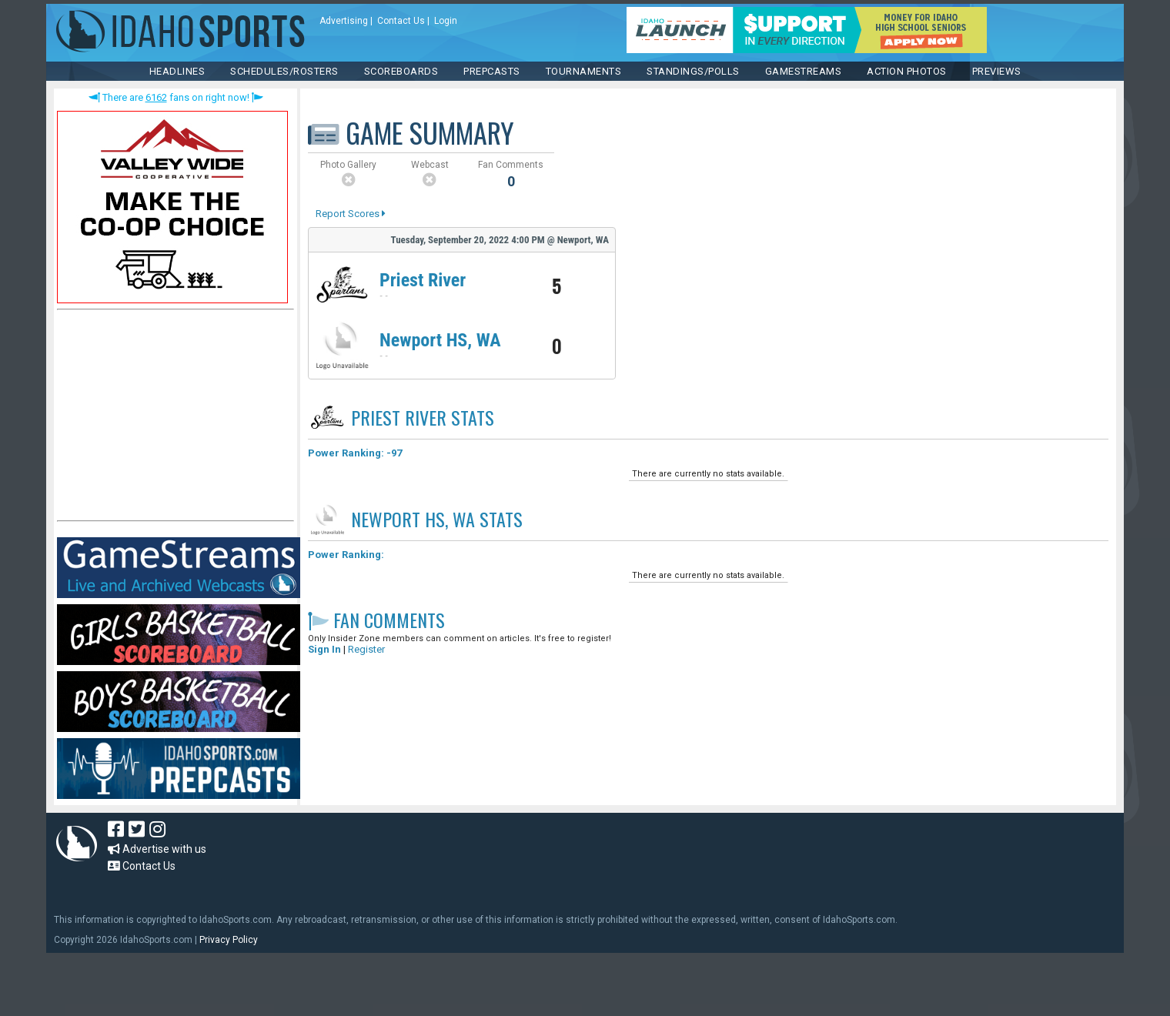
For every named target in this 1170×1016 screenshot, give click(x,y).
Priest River (422, 280)
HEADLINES (177, 71)
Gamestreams (803, 71)
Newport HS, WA (440, 340)
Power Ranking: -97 (355, 453)
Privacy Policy (228, 939)
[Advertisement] (172, 419)
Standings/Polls (693, 71)
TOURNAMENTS (584, 71)
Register (366, 649)
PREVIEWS (996, 71)
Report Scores (351, 213)
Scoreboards (401, 71)
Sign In (324, 649)
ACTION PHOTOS (907, 71)
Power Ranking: (346, 554)
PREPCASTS (491, 71)
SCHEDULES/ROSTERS (284, 71)
